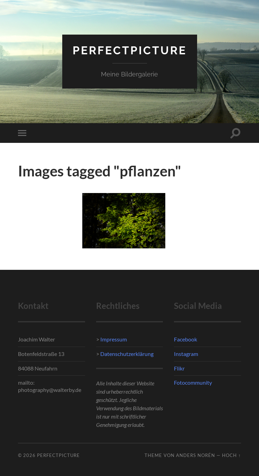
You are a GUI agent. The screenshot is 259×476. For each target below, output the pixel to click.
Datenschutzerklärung (126, 353)
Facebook (185, 339)
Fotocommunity (193, 382)
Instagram (186, 353)
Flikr (179, 368)
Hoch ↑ (231, 455)
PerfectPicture (130, 50)
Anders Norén (195, 455)
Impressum (113, 339)
